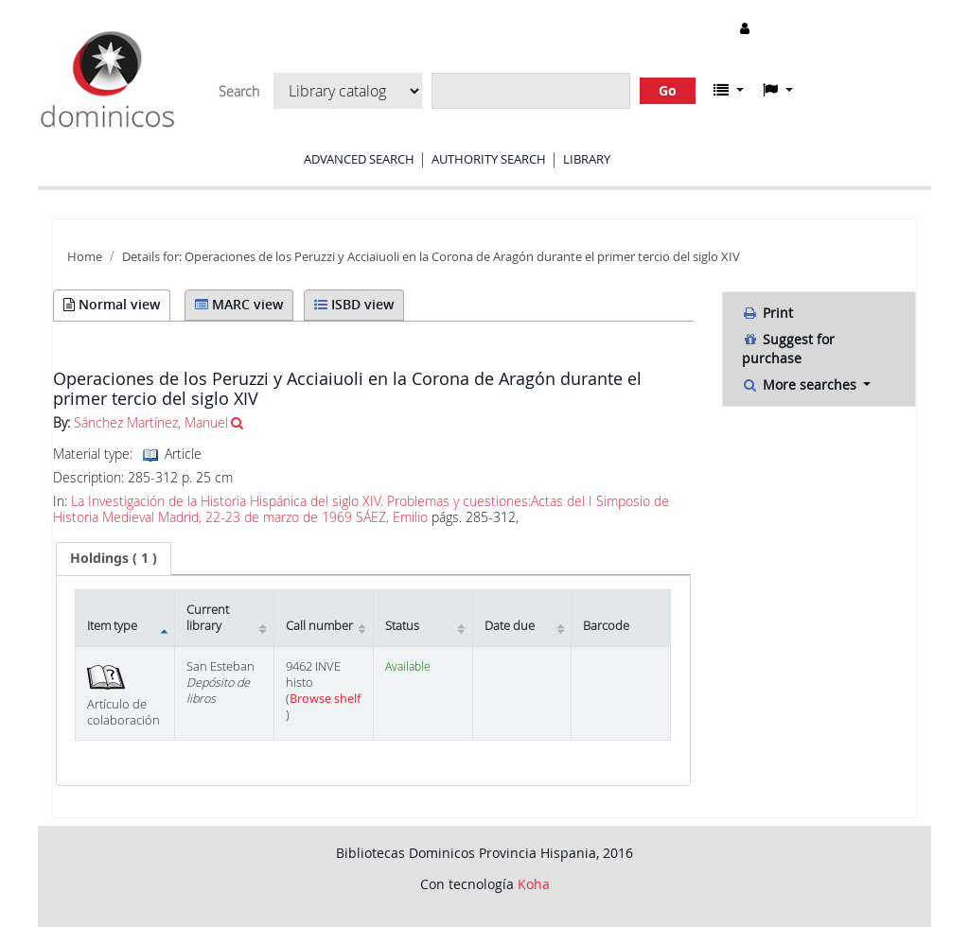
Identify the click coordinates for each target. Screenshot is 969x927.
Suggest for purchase (788, 348)
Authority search (489, 158)
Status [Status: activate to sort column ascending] (402, 626)
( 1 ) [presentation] (113, 558)
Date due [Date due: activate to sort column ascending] (509, 626)
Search (239, 91)
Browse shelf (325, 699)
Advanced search (359, 158)
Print (767, 313)
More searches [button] (801, 385)
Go (668, 90)
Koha (534, 884)
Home (84, 257)
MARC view (239, 304)
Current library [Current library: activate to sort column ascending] (207, 618)
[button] (729, 90)
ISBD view (354, 304)
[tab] (113, 558)
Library (586, 158)
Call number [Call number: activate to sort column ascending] (319, 626)
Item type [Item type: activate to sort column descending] (112, 626)
